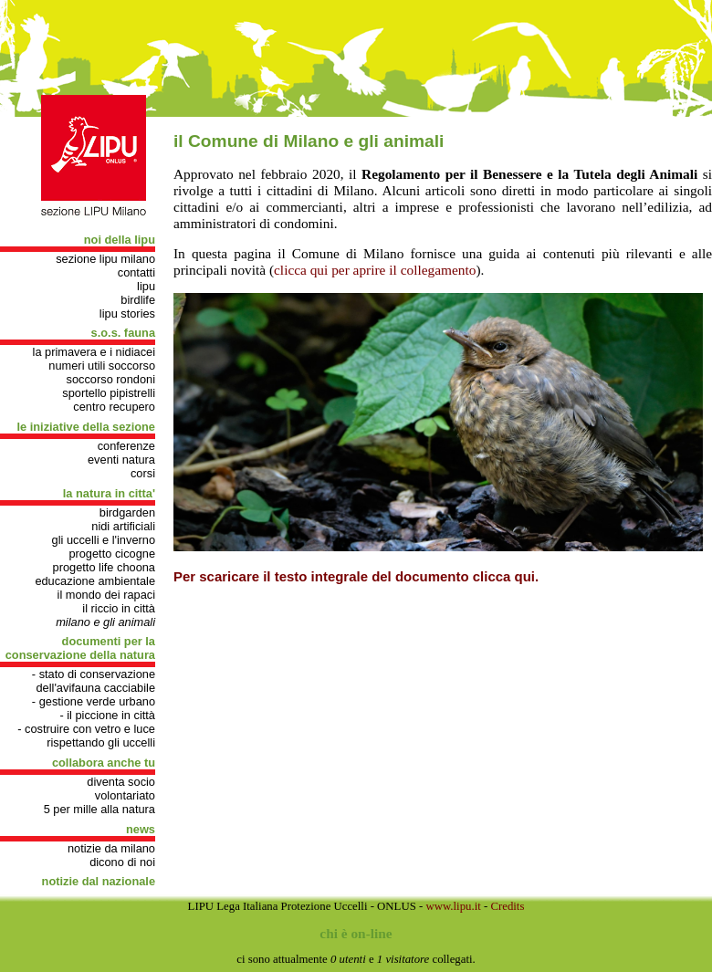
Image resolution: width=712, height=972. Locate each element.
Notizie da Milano (111, 848)
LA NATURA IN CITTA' (109, 493)
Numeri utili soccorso (101, 365)
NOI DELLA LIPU (119, 239)
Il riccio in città (118, 608)
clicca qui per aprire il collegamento (375, 269)
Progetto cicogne (111, 553)
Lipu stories (127, 313)
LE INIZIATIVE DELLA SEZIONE (86, 427)
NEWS (140, 829)
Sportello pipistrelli (108, 393)
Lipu (146, 286)
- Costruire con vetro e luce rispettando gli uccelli (86, 735)
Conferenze (126, 446)
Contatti (136, 272)
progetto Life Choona (104, 567)
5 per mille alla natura (99, 809)
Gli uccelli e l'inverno (103, 540)
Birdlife (137, 300)
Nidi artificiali (123, 526)
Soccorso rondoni (111, 379)
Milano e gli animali (105, 622)
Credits (507, 906)
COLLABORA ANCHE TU (103, 762)
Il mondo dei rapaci (106, 594)
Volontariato (125, 795)
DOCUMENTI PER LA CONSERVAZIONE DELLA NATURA (80, 648)
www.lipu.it (452, 906)
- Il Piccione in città (107, 715)
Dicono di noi (122, 862)
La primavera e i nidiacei (94, 352)
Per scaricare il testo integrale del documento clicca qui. (356, 576)
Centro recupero (114, 406)
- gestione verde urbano (93, 701)
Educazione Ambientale (95, 581)
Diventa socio (121, 782)
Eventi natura (121, 459)
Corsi (143, 473)
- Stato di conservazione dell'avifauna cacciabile (93, 681)
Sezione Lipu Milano (105, 259)
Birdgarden (127, 512)
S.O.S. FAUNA (123, 333)
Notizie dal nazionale (98, 881)
